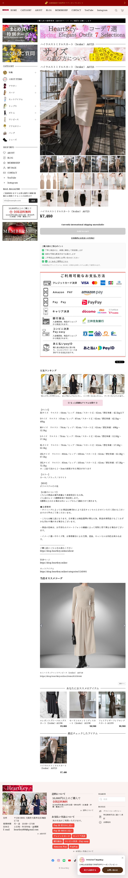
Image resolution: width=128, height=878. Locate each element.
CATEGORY (26, 10)
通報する (122, 683)
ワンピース (14, 119)
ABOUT (38, 10)
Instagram (102, 10)
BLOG (49, 10)
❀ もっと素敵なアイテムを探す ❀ (83, 403)
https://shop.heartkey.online (53, 562)
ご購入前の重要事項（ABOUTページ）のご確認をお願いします (64, 20)
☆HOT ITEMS (15, 79)
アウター (13, 86)
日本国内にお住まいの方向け (82, 238)
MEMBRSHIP (61, 10)
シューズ (13, 140)
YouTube (89, 10)
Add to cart (83, 231)
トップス (13, 106)
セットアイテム (16, 99)
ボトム (12, 113)
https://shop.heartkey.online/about (57, 551)
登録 (33, 200)
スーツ (12, 92)
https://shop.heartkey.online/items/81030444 (61, 676)
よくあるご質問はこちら (56, 261)
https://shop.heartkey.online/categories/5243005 (63, 571)
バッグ (12, 133)
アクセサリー (15, 126)
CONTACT (76, 10)
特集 (11, 72)
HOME (14, 10)
